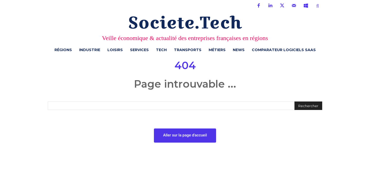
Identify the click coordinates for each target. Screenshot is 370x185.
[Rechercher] (308, 105)
